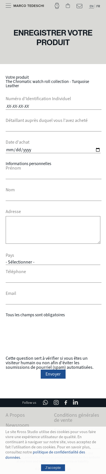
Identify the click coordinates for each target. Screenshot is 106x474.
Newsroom (17, 425)
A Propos (15, 415)
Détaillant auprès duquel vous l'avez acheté (47, 120)
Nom (10, 190)
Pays (10, 255)
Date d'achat (17, 142)
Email (11, 293)
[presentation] (53, 337)
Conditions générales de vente (76, 417)
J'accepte (53, 467)
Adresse (13, 211)
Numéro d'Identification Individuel (38, 98)
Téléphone (16, 271)
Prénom (13, 168)
